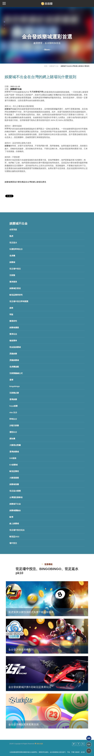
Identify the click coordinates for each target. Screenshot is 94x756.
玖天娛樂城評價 (36, 92)
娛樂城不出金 (15, 504)
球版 (11, 314)
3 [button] (4, 28)
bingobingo (14, 386)
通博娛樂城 (14, 452)
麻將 (11, 308)
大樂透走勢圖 (15, 445)
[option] (47, 35)
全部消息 (13, 229)
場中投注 (13, 543)
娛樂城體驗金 (15, 510)
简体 (88, 744)
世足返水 (13, 242)
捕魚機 (12, 438)
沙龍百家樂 (14, 425)
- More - (47, 49)
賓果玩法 (13, 334)
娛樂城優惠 (14, 327)
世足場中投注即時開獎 (18, 301)
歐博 (11, 517)
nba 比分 (13, 412)
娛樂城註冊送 (15, 288)
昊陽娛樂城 (14, 360)
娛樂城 (12, 262)
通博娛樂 (13, 399)
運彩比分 (13, 432)
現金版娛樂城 (15, 347)
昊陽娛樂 (13, 354)
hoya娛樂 (13, 406)
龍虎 (11, 236)
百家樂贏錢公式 (16, 373)
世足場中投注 (15, 269)
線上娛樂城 (14, 523)
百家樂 (12, 275)
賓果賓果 (13, 282)
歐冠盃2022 (14, 536)
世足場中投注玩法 (17, 530)
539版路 (12, 458)
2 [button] (4, 25)
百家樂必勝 (14, 393)
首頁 (45, 66)
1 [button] (4, 22)
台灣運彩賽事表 (16, 497)
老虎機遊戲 (14, 367)
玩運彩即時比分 (16, 249)
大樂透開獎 (14, 478)
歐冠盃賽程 (14, 471)
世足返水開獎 (15, 491)
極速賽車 (13, 340)
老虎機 (12, 256)
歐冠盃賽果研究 (16, 295)
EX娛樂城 (13, 465)
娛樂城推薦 (14, 484)
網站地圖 (40, 744)
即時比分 (13, 419)
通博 (11, 380)
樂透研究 (13, 321)
